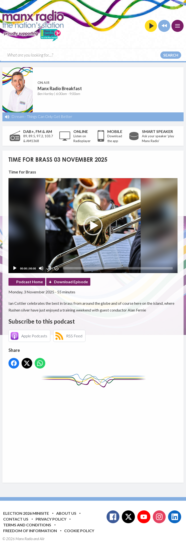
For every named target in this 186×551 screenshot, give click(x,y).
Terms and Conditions (27, 524)
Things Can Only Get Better (49, 116)
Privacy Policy (51, 519)
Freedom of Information (30, 530)
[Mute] (41, 268)
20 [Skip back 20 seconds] (49, 268)
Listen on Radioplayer (82, 138)
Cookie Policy (79, 530)
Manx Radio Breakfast (60, 88)
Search (170, 55)
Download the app (114, 138)
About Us (66, 513)
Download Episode (71, 281)
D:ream (17, 116)
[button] (93, 225)
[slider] (118, 268)
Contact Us (15, 519)
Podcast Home (29, 281)
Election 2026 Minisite (26, 513)
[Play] (14, 268)
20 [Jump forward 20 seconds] (57, 268)
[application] (93, 225)
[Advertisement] (97, 431)
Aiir (42, 538)
